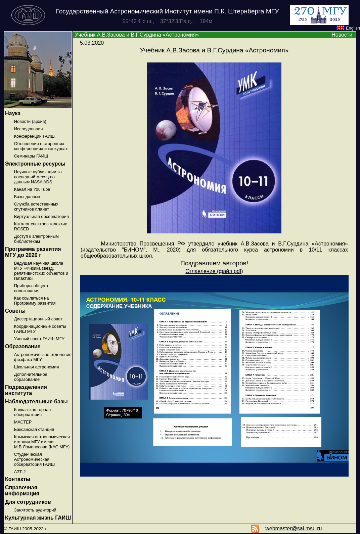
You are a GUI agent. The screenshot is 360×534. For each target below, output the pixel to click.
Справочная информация (22, 490)
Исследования (28, 128)
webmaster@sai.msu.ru (293, 528)
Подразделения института (26, 390)
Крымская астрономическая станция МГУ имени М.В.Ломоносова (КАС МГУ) (42, 441)
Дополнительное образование (30, 377)
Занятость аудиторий (35, 510)
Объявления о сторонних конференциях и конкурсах (41, 146)
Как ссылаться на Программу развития (35, 301)
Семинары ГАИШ (31, 156)
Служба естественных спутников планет (36, 207)
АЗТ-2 (20, 471)
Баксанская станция (34, 429)
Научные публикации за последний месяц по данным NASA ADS (38, 176)
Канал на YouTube (32, 189)
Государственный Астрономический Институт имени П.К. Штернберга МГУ (167, 11)
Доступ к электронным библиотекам (36, 239)
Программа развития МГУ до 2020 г (33, 252)
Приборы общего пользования (31, 288)
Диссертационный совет (38, 318)
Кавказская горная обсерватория (32, 412)
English (348, 28)
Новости (341, 35)
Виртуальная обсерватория (41, 216)
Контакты (17, 479)
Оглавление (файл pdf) (214, 271)
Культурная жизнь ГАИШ (38, 518)
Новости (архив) (30, 121)
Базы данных (27, 196)
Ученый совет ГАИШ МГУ (39, 338)
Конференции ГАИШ (34, 136)
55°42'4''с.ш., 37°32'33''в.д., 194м (168, 21)
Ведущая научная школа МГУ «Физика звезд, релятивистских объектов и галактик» (41, 271)
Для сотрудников (28, 502)
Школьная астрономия (36, 366)
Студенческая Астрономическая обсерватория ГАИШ (34, 459)
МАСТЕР (23, 422)
